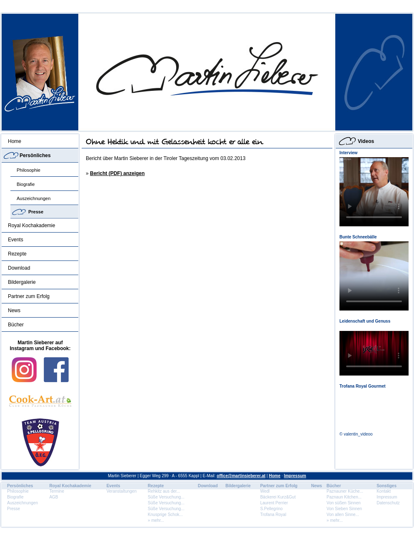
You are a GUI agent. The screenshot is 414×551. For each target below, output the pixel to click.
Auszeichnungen (33, 198)
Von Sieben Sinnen (344, 508)
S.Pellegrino (271, 508)
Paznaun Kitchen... (344, 497)
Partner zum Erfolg (29, 296)
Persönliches (35, 155)
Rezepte (17, 254)
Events (15, 240)
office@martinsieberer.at (241, 475)
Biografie (26, 184)
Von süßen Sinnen (344, 503)
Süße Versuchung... (166, 497)
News (14, 310)
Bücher (16, 325)
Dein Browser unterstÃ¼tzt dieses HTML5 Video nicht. (374, 191)
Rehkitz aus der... (164, 491)
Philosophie (28, 170)
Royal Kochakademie (31, 225)
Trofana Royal (273, 514)
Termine (56, 491)
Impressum (295, 475)
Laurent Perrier (274, 503)
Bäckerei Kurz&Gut (278, 497)
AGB (53, 497)
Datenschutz (388, 503)
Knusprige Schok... (165, 514)
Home (14, 141)
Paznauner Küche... (345, 491)
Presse (35, 211)
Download (19, 268)
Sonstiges (387, 485)
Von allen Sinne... (343, 514)
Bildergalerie (22, 282)
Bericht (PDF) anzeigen (117, 173)
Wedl (265, 491)
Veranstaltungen (122, 491)
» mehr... (156, 520)
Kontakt (384, 491)
